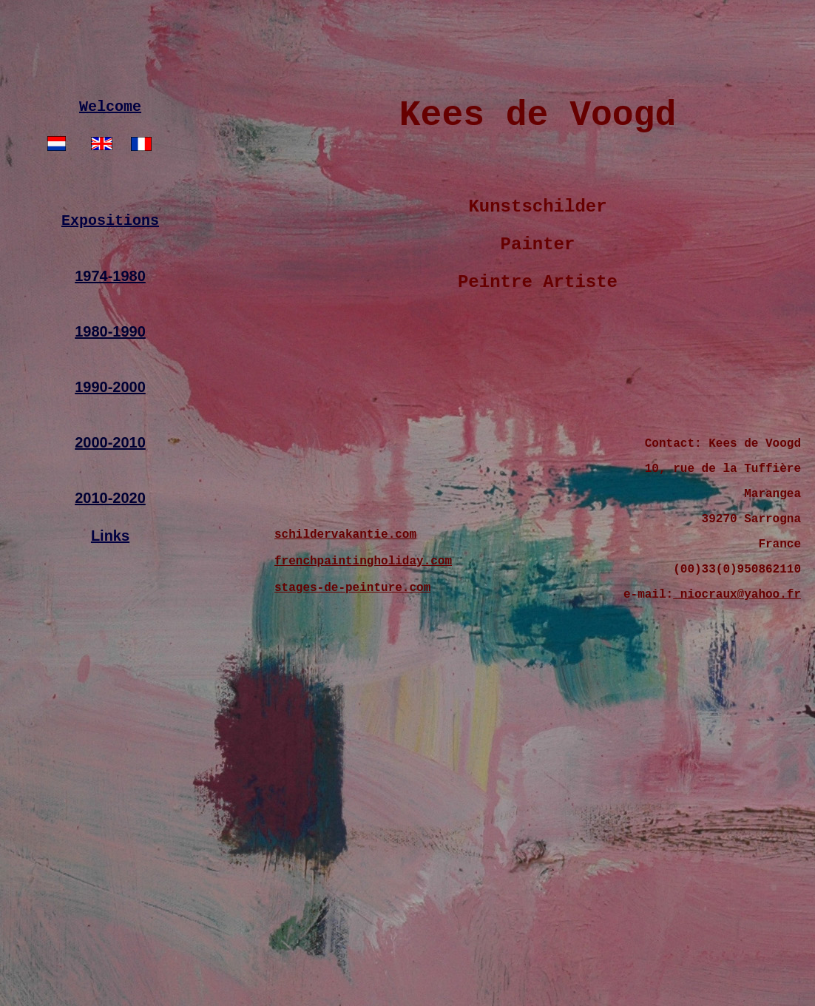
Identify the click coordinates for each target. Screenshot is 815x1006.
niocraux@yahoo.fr (737, 661)
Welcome (110, 137)
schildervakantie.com (345, 594)
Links (110, 575)
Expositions (110, 259)
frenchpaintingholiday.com (363, 623)
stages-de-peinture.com (352, 653)
